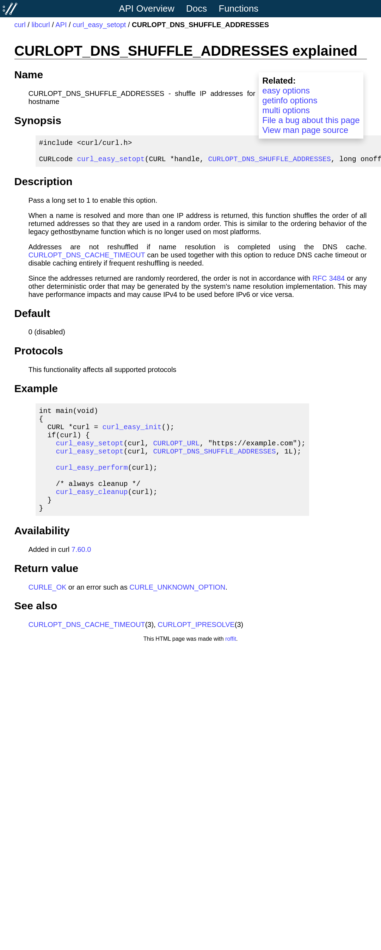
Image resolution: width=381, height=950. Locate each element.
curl (20, 25)
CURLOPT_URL (176, 454)
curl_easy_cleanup (92, 511)
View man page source (305, 130)
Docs (196, 8)
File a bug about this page (311, 120)
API (61, 25)
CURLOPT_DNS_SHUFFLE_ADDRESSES (269, 163)
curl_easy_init (132, 435)
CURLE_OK (48, 610)
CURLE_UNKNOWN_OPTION (177, 610)
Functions (239, 8)
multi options (286, 110)
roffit (230, 661)
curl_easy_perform (92, 482)
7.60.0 (81, 572)
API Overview (146, 8)
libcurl (40, 25)
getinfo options (289, 100)
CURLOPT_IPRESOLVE (196, 647)
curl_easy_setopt (99, 25)
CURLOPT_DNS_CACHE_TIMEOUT (87, 259)
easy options (286, 90)
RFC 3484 (328, 282)
